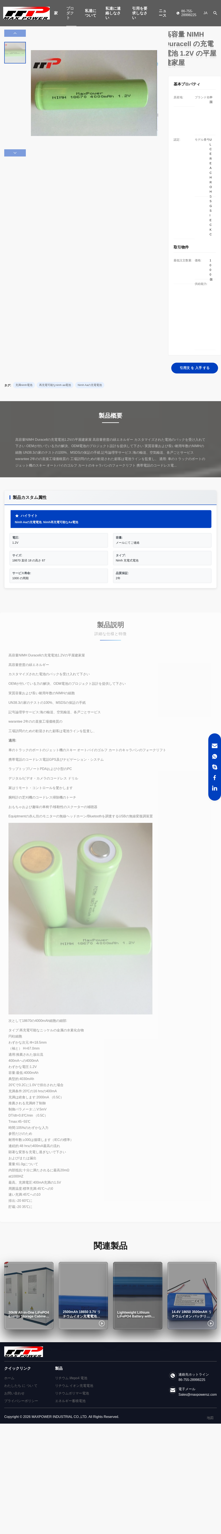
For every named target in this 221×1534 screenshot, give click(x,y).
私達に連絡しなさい (113, 13)
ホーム (9, 1378)
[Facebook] (214, 777)
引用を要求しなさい (139, 13)
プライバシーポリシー (21, 1401)
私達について (90, 13)
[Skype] (214, 767)
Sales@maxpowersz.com (197, 1394)
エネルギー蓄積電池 (70, 1401)
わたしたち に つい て (20, 1385)
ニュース (162, 13)
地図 (210, 1418)
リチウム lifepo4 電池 (71, 1378)
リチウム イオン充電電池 (74, 1385)
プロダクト (70, 13)
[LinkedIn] (214, 788)
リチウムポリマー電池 (72, 1393)
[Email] (214, 746)
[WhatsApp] (214, 756)
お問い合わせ (14, 1393)
